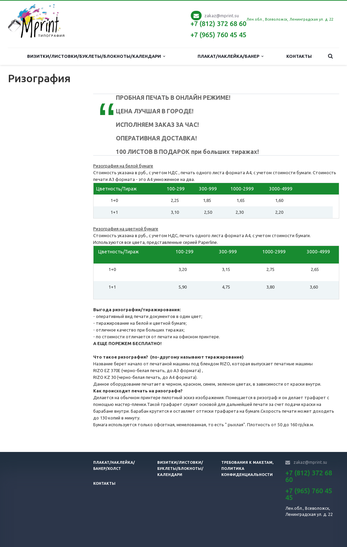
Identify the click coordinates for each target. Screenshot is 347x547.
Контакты (299, 56)
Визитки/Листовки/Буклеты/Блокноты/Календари (96, 56)
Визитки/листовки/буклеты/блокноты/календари (180, 468)
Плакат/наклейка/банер (230, 56)
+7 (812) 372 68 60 (218, 23)
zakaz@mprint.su (221, 15)
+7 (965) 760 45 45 (218, 35)
